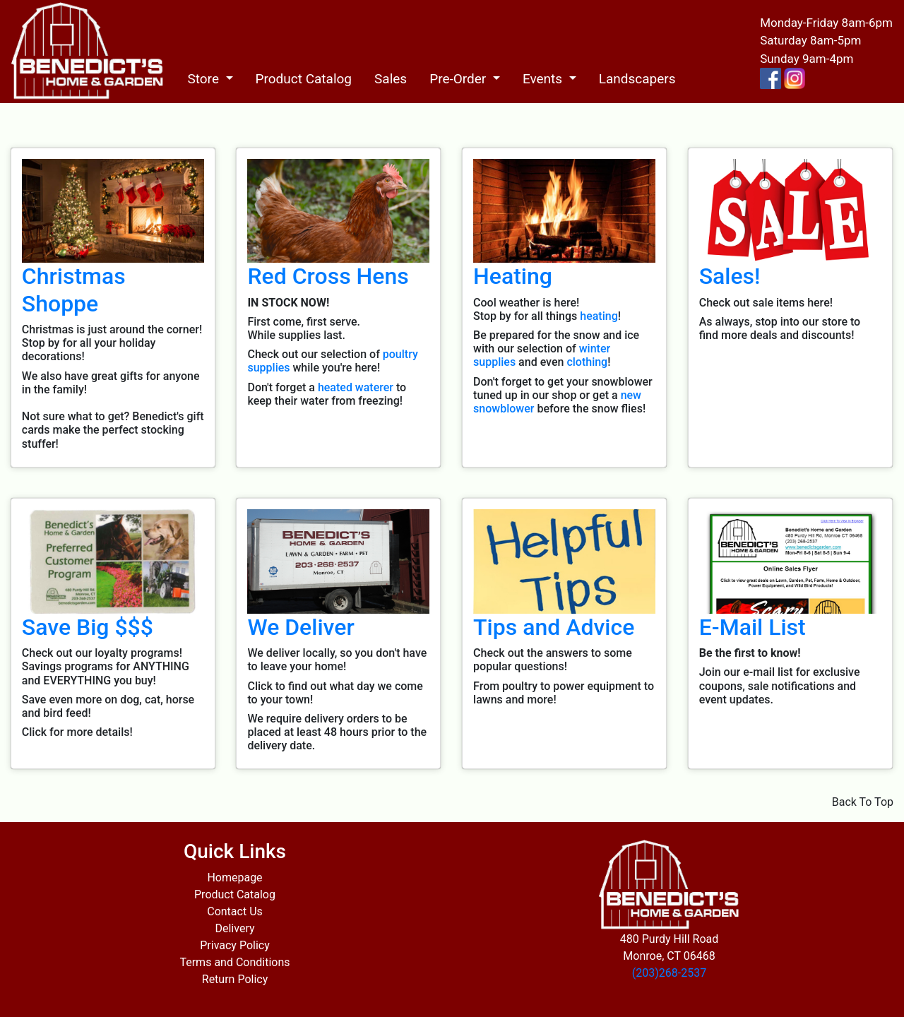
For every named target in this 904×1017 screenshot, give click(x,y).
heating (598, 316)
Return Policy (235, 979)
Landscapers (637, 79)
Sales (390, 79)
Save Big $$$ (87, 627)
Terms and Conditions (234, 962)
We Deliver (300, 627)
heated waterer (355, 387)
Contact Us (235, 911)
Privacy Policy (235, 945)
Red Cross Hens (327, 276)
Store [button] (204, 79)
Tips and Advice (553, 627)
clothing (586, 362)
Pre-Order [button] (459, 79)
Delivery (234, 928)
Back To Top (862, 802)
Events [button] (544, 79)
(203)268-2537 (669, 973)
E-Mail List (752, 627)
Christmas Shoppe (74, 289)
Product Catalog (304, 79)
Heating (512, 276)
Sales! (730, 276)
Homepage (234, 877)
